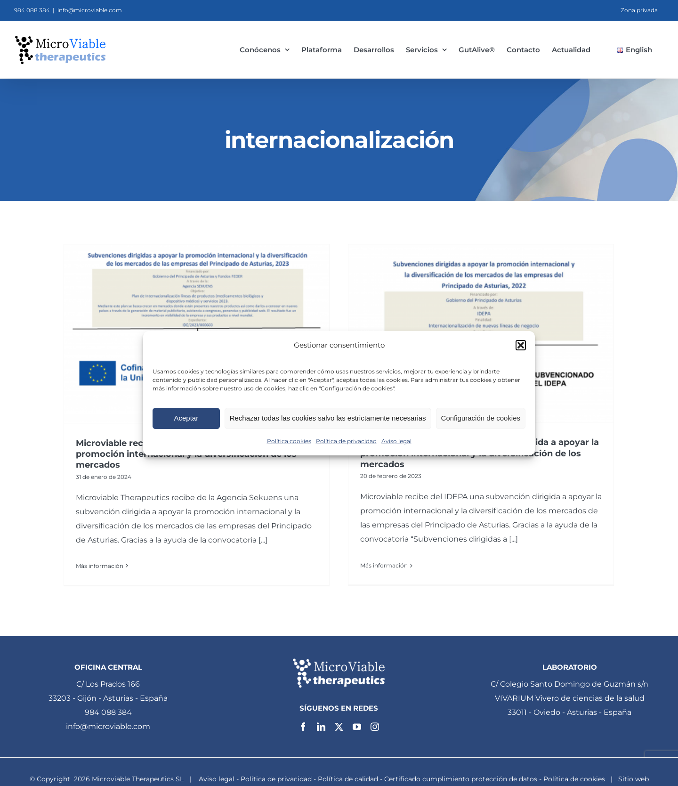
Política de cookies (574, 776)
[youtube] (357, 724)
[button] (520, 345)
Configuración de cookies (480, 418)
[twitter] (339, 724)
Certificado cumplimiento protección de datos (460, 776)
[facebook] (303, 724)
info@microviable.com (89, 10)
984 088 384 (108, 709)
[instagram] (375, 724)
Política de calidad (348, 776)
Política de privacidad (346, 441)
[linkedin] (321, 724)
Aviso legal (396, 441)
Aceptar (186, 418)
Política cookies (289, 441)
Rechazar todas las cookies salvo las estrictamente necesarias (328, 418)
